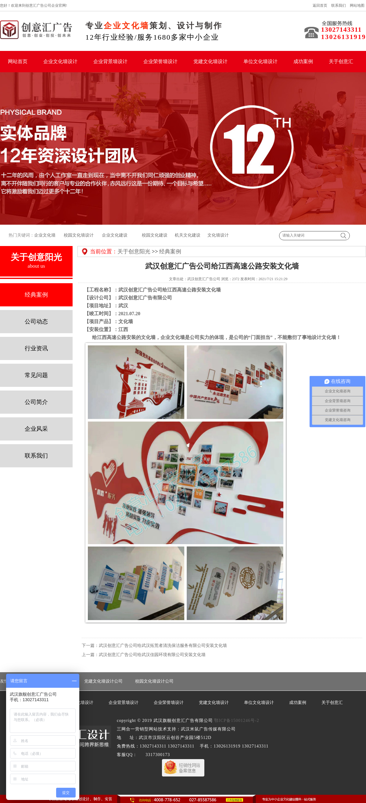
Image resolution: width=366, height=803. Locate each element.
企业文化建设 (114, 235)
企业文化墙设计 (60, 61)
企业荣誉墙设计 (160, 61)
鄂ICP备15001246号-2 (236, 720)
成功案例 (303, 61)
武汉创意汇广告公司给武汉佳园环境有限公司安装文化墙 (152, 654)
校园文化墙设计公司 (154, 681)
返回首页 (320, 5)
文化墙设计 (218, 235)
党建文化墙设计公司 (103, 681)
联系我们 (338, 5)
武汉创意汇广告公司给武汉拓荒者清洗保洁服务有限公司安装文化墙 (163, 645)
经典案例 (170, 251)
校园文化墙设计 (78, 235)
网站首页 (17, 61)
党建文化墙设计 (210, 61)
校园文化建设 (154, 235)
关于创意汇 (341, 61)
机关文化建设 (187, 235)
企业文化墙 (45, 235)
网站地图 (357, 5)
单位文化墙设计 (260, 61)
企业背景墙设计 (110, 61)
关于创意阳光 (133, 251)
